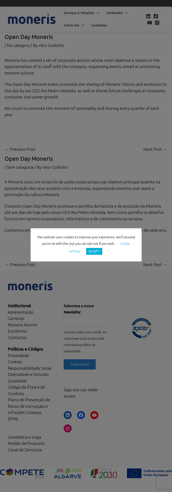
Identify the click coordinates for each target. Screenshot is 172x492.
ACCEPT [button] (94, 251)
